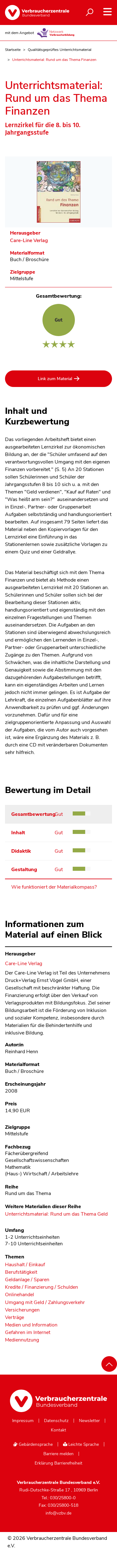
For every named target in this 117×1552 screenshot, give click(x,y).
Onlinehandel (19, 1295)
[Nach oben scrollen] (109, 1364)
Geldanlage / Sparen (27, 1280)
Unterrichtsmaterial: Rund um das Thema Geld (56, 1214)
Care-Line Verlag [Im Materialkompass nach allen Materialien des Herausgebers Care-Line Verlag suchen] (29, 241)
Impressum (23, 1421)
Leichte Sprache (81, 1444)
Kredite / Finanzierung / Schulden (41, 1287)
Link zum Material (55, 379)
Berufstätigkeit (21, 1272)
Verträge (14, 1318)
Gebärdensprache (33, 1444)
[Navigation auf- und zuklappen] (107, 12)
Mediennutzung (22, 1340)
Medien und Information (31, 1325)
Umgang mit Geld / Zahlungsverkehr (45, 1303)
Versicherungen (22, 1310)
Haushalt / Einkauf (25, 1265)
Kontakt (58, 1430)
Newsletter (89, 1421)
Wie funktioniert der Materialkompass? (54, 887)
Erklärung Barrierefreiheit (58, 1463)
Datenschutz (56, 1421)
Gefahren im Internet (27, 1333)
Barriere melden (58, 1454)
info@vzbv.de (58, 1513)
